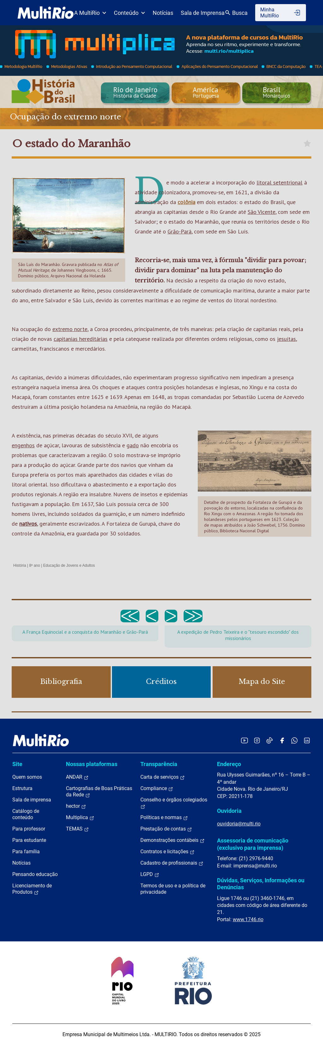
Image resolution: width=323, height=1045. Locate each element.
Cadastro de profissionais (171, 863)
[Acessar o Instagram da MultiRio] (257, 740)
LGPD (149, 874)
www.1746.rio (248, 919)
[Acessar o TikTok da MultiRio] (269, 740)
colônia (186, 202)
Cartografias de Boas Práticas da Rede (99, 791)
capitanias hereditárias (81, 338)
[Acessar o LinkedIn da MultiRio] (307, 740)
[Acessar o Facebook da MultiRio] (282, 740)
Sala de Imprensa (203, 12)
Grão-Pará (179, 231)
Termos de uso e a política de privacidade (172, 889)
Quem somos (27, 777)
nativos (28, 523)
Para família (26, 852)
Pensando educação (35, 874)
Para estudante (29, 840)
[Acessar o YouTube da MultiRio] (244, 740)
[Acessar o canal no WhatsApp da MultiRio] (294, 740)
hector (76, 806)
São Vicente (261, 211)
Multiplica (80, 817)
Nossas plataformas (91, 764)
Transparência (158, 764)
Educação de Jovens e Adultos (69, 565)
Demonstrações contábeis (172, 840)
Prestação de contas (166, 829)
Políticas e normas (164, 817)
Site (17, 764)
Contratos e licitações (167, 852)
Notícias (163, 12)
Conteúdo (129, 12)
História (19, 565)
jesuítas (286, 338)
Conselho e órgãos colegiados (173, 803)
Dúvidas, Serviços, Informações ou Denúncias (260, 884)
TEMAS (77, 829)
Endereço (229, 764)
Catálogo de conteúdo (25, 814)
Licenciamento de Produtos (32, 889)
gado (132, 445)
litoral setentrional (279, 182)
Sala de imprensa (31, 800)
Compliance (156, 788)
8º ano (34, 565)
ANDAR (77, 777)
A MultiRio (90, 12)
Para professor (28, 829)
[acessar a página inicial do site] (45, 12)
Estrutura (22, 788)
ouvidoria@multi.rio (239, 824)
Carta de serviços (162, 777)
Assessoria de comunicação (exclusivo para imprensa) (252, 844)
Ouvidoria (229, 810)
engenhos (23, 445)
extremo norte (69, 329)
